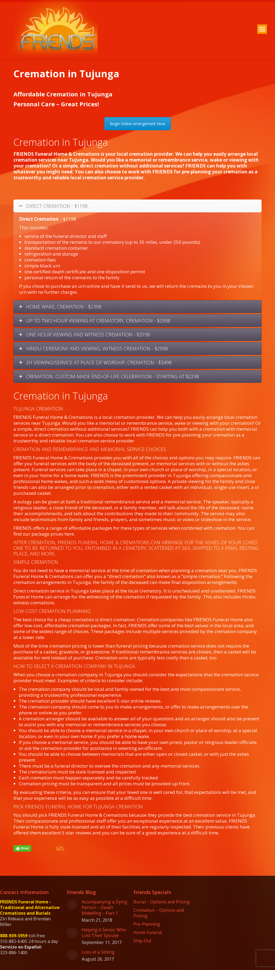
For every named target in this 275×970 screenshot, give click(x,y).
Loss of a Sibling (98, 952)
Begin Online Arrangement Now (137, 123)
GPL (60, 848)
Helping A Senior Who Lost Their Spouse (104, 932)
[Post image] (72, 904)
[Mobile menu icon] (262, 29)
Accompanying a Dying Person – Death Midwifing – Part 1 (104, 907)
